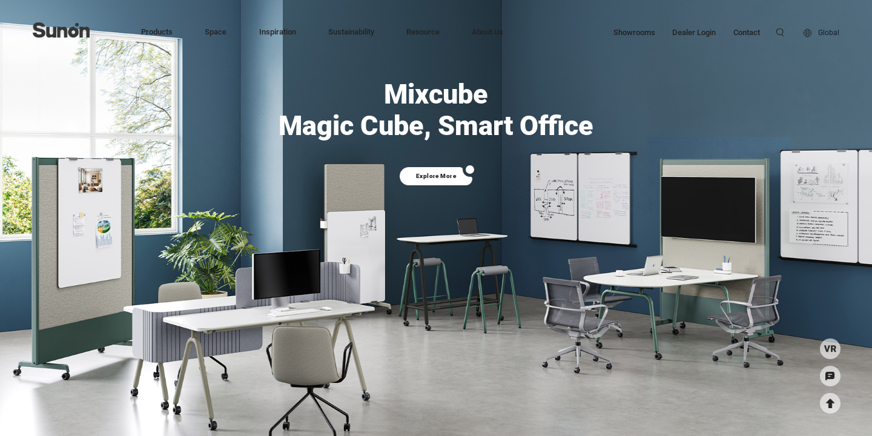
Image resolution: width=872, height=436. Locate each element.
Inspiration (277, 31)
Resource (423, 31)
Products (157, 31)
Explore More (436, 176)
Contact (746, 32)
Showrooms (634, 32)
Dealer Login (694, 32)
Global (828, 32)
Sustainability (351, 31)
